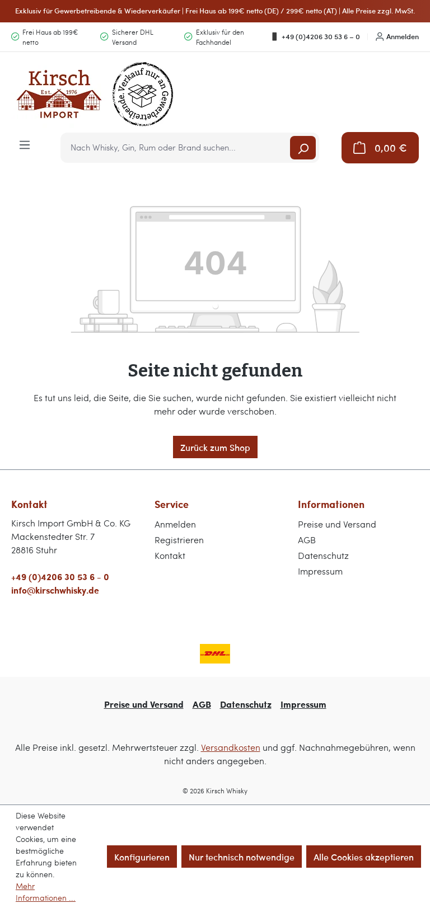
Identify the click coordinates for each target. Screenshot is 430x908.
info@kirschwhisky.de (55, 590)
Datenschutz (323, 555)
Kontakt (170, 555)
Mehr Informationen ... (46, 892)
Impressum (320, 571)
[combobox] (176, 148)
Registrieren (179, 539)
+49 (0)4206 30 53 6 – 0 (315, 36)
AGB (307, 539)
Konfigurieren (142, 856)
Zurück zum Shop (215, 447)
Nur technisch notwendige (242, 856)
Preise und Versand (337, 524)
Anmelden (397, 36)
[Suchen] (303, 147)
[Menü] (24, 144)
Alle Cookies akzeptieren (364, 856)
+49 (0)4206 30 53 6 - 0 (60, 576)
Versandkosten (230, 747)
